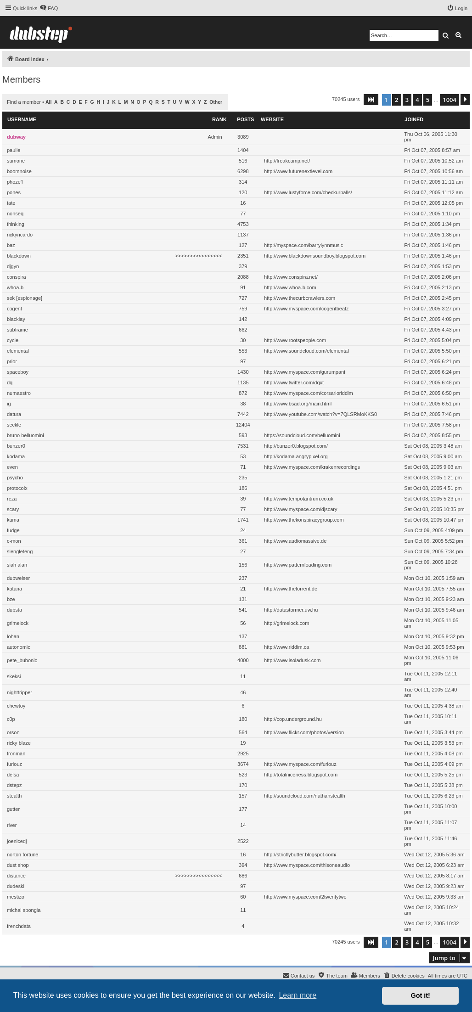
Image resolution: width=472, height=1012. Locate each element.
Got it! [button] (420, 995)
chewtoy (16, 705)
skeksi (14, 676)
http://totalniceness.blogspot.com (300, 774)
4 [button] (417, 100)
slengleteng (20, 551)
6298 (242, 171)
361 (243, 541)
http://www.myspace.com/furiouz (300, 764)
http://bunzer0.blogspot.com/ (296, 446)
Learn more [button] (297, 995)
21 (243, 588)
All (48, 102)
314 (243, 182)
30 (243, 340)
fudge (13, 530)
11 (243, 676)
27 (243, 551)
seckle (14, 424)
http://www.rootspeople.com (295, 340)
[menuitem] (48, 8)
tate (11, 203)
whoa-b (15, 287)
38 (243, 403)
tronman (16, 753)
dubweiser (18, 578)
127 (243, 245)
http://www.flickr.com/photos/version (304, 732)
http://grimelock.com (286, 623)
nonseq (15, 213)
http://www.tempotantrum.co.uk (298, 498)
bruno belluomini (25, 435)
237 (243, 578)
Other (215, 102)
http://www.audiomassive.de (295, 541)
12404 (243, 424)
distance (16, 875)
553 (243, 351)
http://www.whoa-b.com (290, 287)
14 (243, 825)
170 (243, 785)
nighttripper (19, 692)
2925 (242, 753)
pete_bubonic (22, 660)
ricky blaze (19, 743)
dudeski (15, 886)
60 (243, 897)
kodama (16, 456)
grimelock (17, 623)
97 (243, 361)
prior (12, 361)
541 (243, 610)
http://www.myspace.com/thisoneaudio (307, 865)
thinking (15, 224)
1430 (242, 372)
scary (13, 509)
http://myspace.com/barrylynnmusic (303, 245)
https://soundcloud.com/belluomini (302, 435)
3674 (242, 764)
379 (243, 266)
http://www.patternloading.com (298, 565)
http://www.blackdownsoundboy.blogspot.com (314, 256)
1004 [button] (449, 100)
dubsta (14, 610)
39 (243, 498)
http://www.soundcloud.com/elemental (306, 351)
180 (243, 719)
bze (11, 599)
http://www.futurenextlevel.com (298, 171)
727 (243, 298)
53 (243, 456)
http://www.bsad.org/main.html (298, 403)
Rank (219, 119)
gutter (13, 809)
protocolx (17, 488)
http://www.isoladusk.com (292, 660)
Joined (414, 119)
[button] (371, 99)
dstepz (14, 785)
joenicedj (17, 841)
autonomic (18, 647)
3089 (242, 137)
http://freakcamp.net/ (287, 160)
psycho (15, 477)
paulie (13, 150)
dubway (16, 137)
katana (14, 588)
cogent (14, 308)
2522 (242, 841)
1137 (242, 234)
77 (243, 213)
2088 (242, 277)
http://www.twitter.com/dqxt (294, 382)
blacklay (16, 319)
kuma (13, 520)
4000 (242, 660)
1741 (242, 520)
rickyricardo (20, 234)
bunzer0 (16, 446)
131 (243, 599)
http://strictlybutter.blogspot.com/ (300, 854)
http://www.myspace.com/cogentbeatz (306, 308)
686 (243, 875)
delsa (13, 774)
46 (243, 692)
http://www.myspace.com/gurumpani (304, 372)
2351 (242, 256)
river (12, 825)
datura (14, 414)
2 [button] (396, 100)
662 (243, 329)
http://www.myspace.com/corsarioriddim (308, 393)
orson (13, 732)
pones (14, 192)
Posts (245, 119)
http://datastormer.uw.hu (291, 610)
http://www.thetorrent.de (290, 588)
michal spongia (23, 910)
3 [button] (407, 100)
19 (243, 743)
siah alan (17, 565)
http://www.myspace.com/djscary (300, 509)
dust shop (18, 865)
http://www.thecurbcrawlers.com (299, 298)
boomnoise (19, 171)
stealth (14, 795)
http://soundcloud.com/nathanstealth (304, 795)
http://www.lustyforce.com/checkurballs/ (308, 192)
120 (243, 192)
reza (12, 498)
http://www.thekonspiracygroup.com (304, 520)
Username (21, 119)
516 (243, 160)
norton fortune (23, 854)
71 (243, 467)
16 (243, 203)
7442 (242, 414)
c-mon (14, 541)
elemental (18, 351)
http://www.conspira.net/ (291, 277)
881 (243, 647)
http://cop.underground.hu (293, 719)
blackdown (19, 256)
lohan (13, 636)
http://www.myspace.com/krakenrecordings (312, 467)
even (12, 467)
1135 (242, 382)
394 (243, 865)
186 (243, 488)
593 (243, 435)
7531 (242, 446)
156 (243, 565)
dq (9, 382)
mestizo (15, 897)
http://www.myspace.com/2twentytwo (305, 897)
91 (243, 287)
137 (243, 636)
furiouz (14, 764)
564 (243, 732)
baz (11, 245)
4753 (242, 224)
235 (243, 477)
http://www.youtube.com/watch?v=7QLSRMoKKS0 (320, 414)
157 (243, 795)
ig (9, 403)
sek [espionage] (24, 298)
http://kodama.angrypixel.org (296, 456)
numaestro (19, 393)
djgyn (13, 266)
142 (243, 319)
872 (243, 393)
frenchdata (19, 926)
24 (243, 530)
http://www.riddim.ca (286, 647)
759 (243, 308)
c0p (11, 719)
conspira (16, 277)
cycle (12, 340)
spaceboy (17, 372)
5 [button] (427, 100)
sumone (16, 160)
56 (243, 623)
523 (243, 774)
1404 (242, 150)
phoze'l (15, 182)
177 (243, 809)
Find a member (24, 102)
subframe (17, 329)
